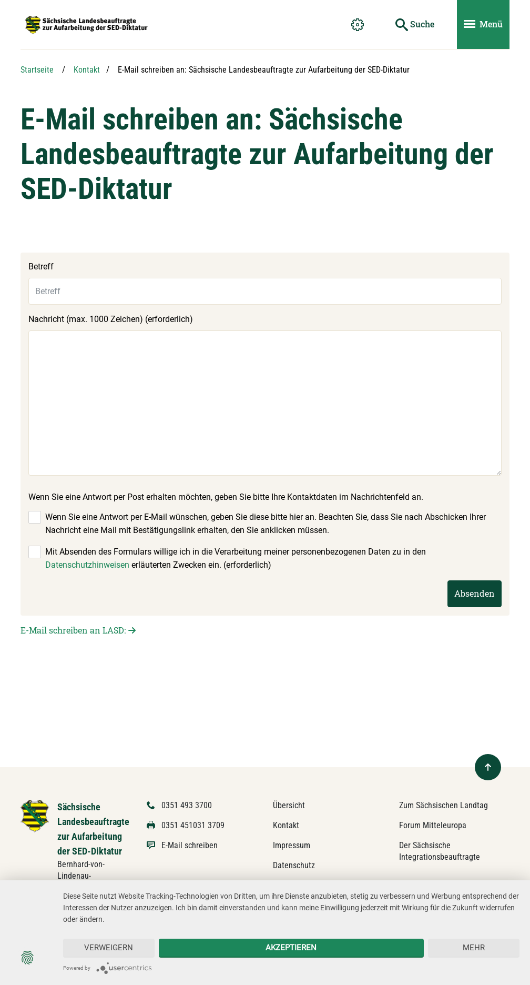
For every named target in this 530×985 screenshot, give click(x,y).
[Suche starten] (415, 24)
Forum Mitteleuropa (432, 825)
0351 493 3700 (186, 805)
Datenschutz (294, 865)
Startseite (37, 70)
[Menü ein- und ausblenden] (483, 24)
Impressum (291, 845)
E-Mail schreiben (189, 845)
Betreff (41, 267)
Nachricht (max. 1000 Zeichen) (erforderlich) (110, 319)
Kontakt (87, 70)
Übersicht (289, 805)
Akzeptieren (291, 947)
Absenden (474, 593)
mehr (474, 947)
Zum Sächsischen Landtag (443, 805)
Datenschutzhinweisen (87, 565)
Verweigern (108, 947)
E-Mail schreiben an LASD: (73, 630)
